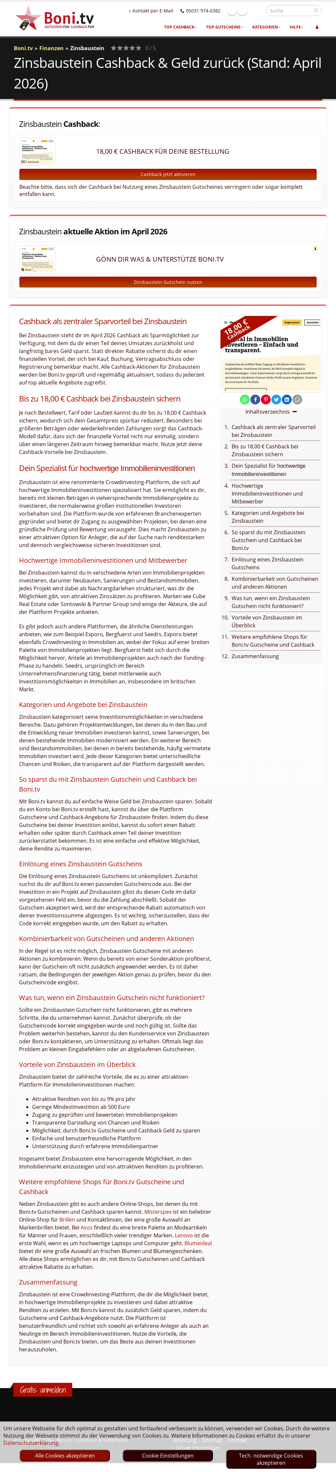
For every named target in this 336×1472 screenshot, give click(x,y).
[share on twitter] (276, 399)
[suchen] (316, 10)
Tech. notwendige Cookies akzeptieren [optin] (271, 1459)
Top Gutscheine (224, 27)
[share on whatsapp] (245, 399)
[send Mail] (297, 399)
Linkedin (256, 10)
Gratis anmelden (43, 1389)
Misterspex (158, 1211)
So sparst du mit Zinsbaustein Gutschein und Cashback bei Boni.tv (268, 540)
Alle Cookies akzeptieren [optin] (65, 1455)
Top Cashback (180, 27)
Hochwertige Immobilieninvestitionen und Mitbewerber (267, 493)
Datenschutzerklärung (30, 1442)
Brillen (67, 1219)
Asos (87, 1227)
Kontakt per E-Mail (165, 11)
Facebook (246, 10)
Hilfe (297, 27)
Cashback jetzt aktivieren (168, 174)
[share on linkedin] (287, 399)
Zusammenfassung (255, 656)
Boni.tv (23, 48)
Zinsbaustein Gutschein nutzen (168, 282)
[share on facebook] (255, 399)
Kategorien (266, 27)
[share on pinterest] (266, 399)
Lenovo (184, 1235)
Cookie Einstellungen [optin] (168, 1455)
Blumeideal (198, 1243)
